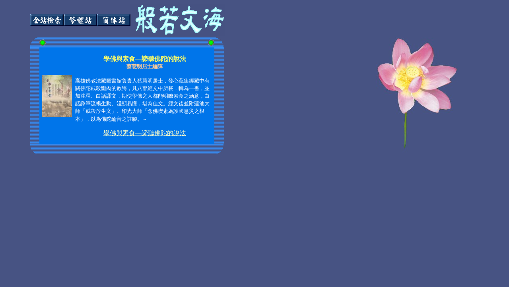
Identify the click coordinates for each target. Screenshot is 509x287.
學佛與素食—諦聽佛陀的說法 (144, 133)
